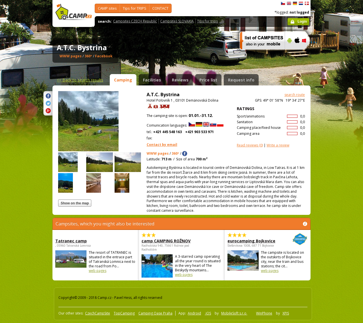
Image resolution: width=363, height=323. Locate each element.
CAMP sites (107, 8)
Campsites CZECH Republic (135, 21)
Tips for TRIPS (134, 8)
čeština (283, 3)
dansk (307, 3)
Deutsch (295, 3)
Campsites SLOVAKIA (177, 21)
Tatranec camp (71, 241)
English (289, 3)
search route (294, 94)
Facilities (152, 80)
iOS (208, 313)
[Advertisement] (334, 170)
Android (194, 313)
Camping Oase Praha (155, 313)
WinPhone (264, 313)
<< (80, 80)
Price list (208, 80)
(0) (250, 145)
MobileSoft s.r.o (234, 313)
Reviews (180, 80)
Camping (123, 80)
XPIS (285, 313)
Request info (241, 80)
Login (302, 22)
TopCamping (124, 313)
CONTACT (160, 8)
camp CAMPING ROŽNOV (166, 241)
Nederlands (301, 3)
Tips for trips (207, 21)
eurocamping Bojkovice (252, 241)
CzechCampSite (97, 313)
